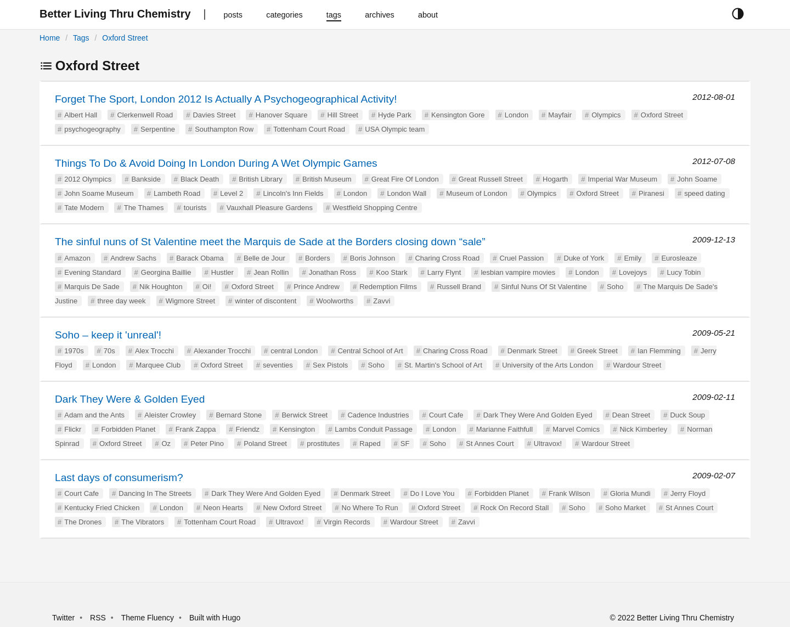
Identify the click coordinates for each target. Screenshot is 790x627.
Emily (632, 258)
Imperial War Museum (622, 179)
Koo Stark (392, 272)
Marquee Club (158, 365)
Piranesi (651, 193)
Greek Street (597, 351)
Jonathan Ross (333, 272)
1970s (73, 351)
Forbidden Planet (128, 429)
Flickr (72, 429)
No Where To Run (370, 508)
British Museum (327, 179)
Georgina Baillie (166, 272)
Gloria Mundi (630, 493)
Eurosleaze (679, 258)
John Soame (697, 179)
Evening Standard (92, 272)
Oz (166, 443)
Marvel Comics (576, 429)
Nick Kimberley (643, 429)
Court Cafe (446, 415)
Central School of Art (370, 351)
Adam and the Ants (94, 415)
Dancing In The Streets (155, 493)
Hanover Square (282, 115)
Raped (369, 443)
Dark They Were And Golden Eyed (537, 415)
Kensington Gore (458, 115)
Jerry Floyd (688, 493)
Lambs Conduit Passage (374, 429)
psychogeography (92, 129)
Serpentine (157, 129)
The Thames (144, 208)
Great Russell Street (491, 179)
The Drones (82, 522)
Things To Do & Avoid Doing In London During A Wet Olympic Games (216, 163)
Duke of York (584, 258)
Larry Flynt (444, 272)
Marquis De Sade (91, 287)
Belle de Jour (264, 258)
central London (294, 351)
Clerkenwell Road (145, 115)
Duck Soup (687, 415)
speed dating (704, 193)
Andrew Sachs (133, 258)
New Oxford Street (292, 508)
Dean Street (631, 415)
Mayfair (560, 115)
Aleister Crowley (170, 415)
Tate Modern (84, 208)
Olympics (605, 115)
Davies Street (214, 115)
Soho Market (625, 508)
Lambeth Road (177, 193)
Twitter (63, 617)
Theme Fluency (148, 617)
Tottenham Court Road (309, 129)
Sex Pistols (330, 365)
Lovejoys (633, 272)
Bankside (145, 179)
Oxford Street (125, 37)
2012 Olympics (87, 179)
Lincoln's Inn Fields (293, 193)
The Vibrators (142, 522)
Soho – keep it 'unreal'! (108, 335)
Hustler (222, 272)
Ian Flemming (659, 351)
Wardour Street (637, 365)
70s (109, 351)
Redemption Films (388, 287)
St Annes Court (490, 443)
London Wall (406, 193)
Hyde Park (394, 115)
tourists (195, 208)
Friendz (247, 429)
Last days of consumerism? (119, 477)
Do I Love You (432, 493)
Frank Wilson (569, 493)
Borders (317, 258)
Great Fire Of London (405, 179)
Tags (81, 37)
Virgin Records (347, 522)
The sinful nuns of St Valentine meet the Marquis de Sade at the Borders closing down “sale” (270, 241)
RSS (98, 617)
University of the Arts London (547, 365)
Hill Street (343, 115)
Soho (615, 287)
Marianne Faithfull (504, 429)
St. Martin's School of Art (443, 365)
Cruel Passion (521, 258)
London (516, 115)
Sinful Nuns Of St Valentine (544, 287)
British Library (260, 179)
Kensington (297, 429)
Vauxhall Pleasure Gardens (270, 208)
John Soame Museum (98, 193)
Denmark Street (532, 351)
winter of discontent (265, 301)
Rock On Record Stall (514, 508)
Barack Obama (200, 258)
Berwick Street (304, 415)
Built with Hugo (214, 617)
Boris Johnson (372, 258)
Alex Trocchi (154, 351)
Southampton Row (224, 129)
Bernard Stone (239, 415)
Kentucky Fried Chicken (101, 508)
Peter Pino (207, 443)
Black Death (199, 179)
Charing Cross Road (447, 258)
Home (50, 37)
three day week (121, 301)
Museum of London (476, 193)
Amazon (77, 258)
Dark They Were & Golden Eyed (130, 399)
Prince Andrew (317, 287)
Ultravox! (548, 443)
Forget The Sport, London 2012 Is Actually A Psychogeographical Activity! (226, 99)
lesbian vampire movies (518, 272)
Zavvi (381, 301)
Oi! (207, 287)
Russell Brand (459, 287)
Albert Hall (80, 115)
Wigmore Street (190, 301)
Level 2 (231, 193)
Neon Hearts (223, 508)
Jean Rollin (271, 272)
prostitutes (323, 443)
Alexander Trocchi (222, 351)
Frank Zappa (196, 429)
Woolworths (334, 301)
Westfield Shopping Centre (374, 208)
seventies (278, 365)
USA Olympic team (395, 129)
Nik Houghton (161, 287)
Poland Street (265, 443)
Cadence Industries (378, 415)
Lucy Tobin (684, 272)
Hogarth (555, 179)
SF (405, 443)
